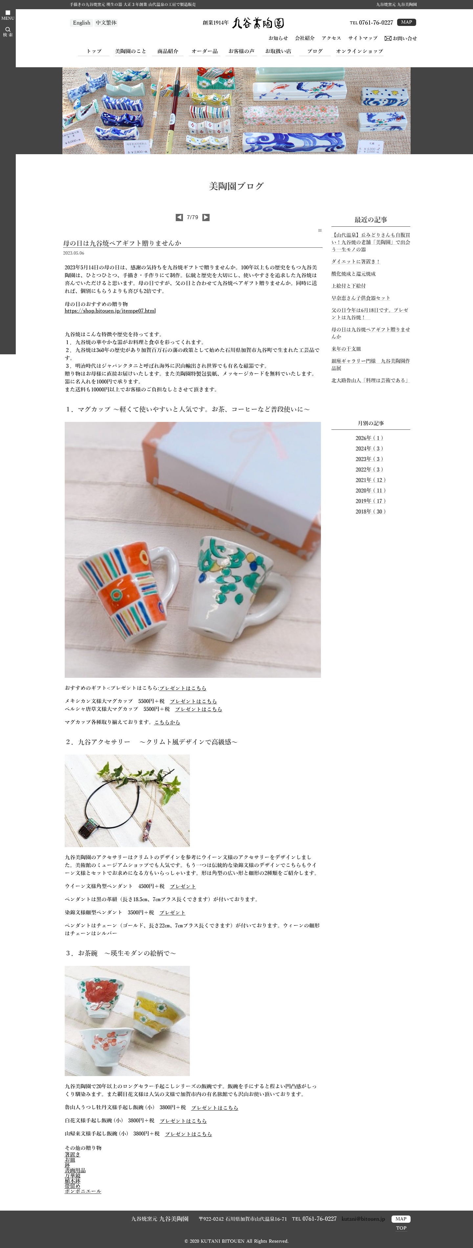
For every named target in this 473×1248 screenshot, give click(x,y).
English (81, 23)
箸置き (72, 1154)
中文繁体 (106, 23)
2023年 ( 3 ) (369, 459)
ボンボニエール (83, 1191)
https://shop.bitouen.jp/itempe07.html (110, 311)
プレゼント (183, 886)
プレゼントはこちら (183, 688)
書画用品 (75, 1170)
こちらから (167, 722)
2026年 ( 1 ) (369, 438)
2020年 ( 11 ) (371, 491)
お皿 (70, 1160)
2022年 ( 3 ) (369, 470)
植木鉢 (72, 1181)
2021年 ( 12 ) (371, 480)
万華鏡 (72, 1175)
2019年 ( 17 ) (371, 501)
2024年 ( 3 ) (369, 449)
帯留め (72, 1186)
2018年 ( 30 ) (371, 512)
